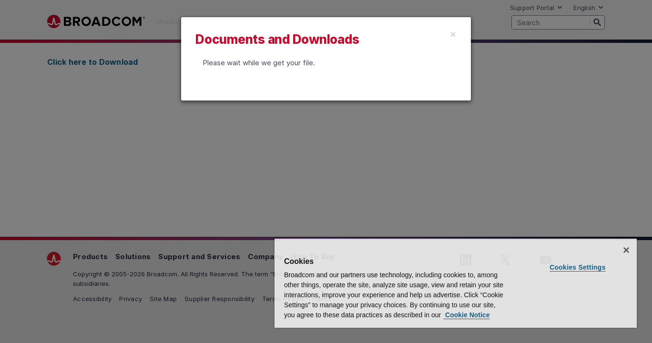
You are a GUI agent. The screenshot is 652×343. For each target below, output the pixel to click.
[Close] (453, 34)
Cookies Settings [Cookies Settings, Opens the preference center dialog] (578, 267)
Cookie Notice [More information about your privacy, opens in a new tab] (466, 315)
